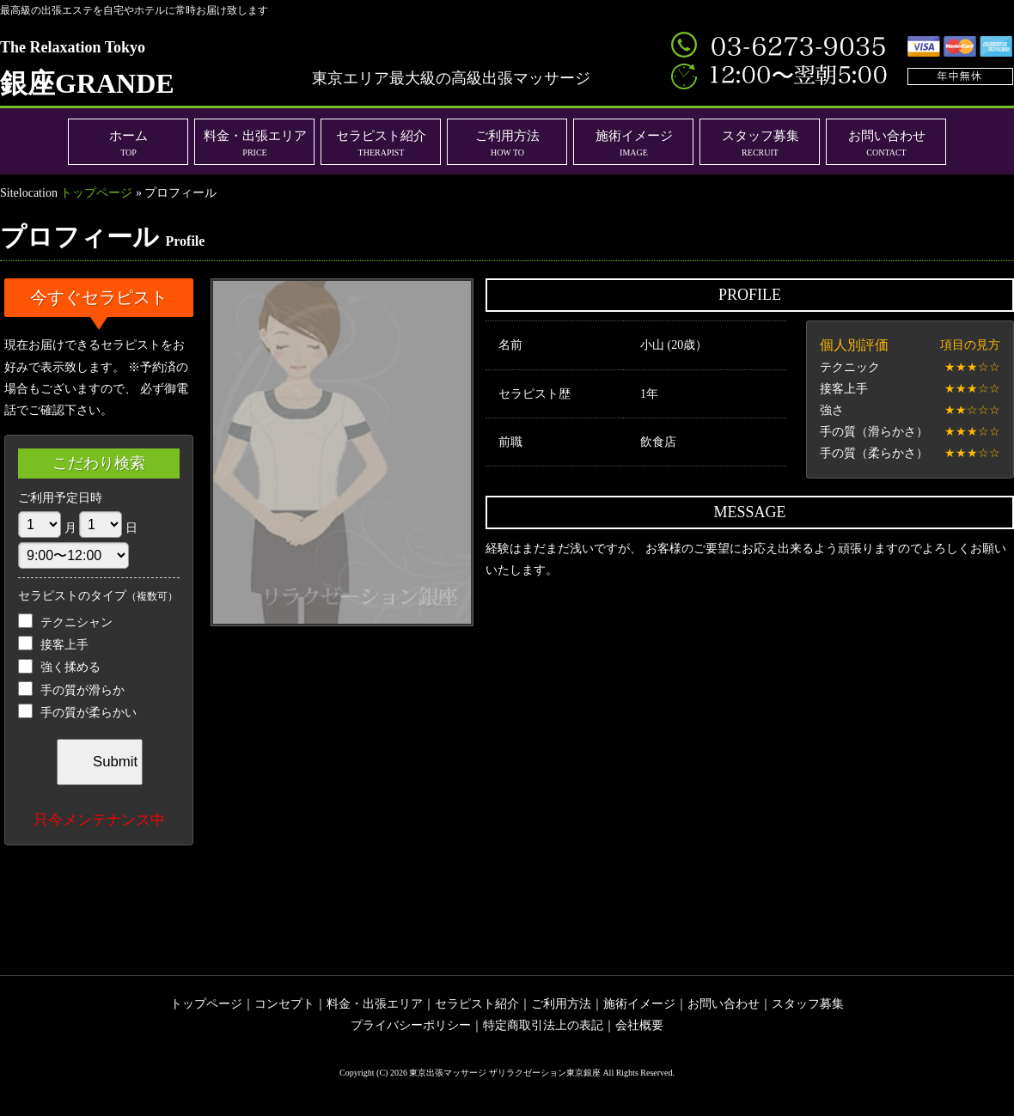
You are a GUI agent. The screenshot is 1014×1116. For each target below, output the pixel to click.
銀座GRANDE (87, 69)
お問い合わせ (886, 142)
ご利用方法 (507, 142)
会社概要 (639, 1025)
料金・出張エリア (255, 142)
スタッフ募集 (760, 142)
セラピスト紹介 (381, 142)
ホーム (128, 142)
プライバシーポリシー (411, 1025)
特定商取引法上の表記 (543, 1025)
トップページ (96, 192)
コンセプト (284, 1003)
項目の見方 (970, 344)
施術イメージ (634, 142)
